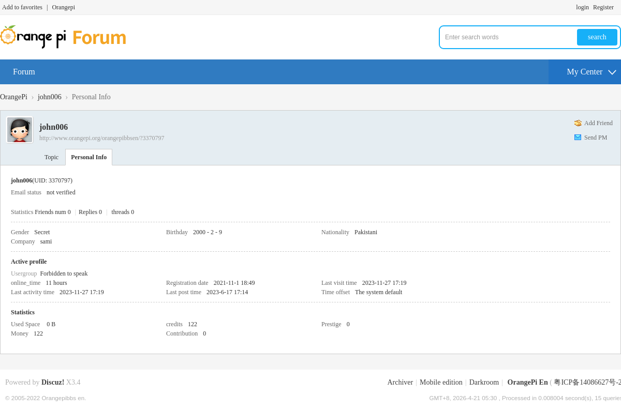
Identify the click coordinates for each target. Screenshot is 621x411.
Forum (24, 71)
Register (603, 7)
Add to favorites (22, 7)
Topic (51, 157)
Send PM (595, 137)
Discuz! (52, 382)
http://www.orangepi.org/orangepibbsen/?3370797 (102, 138)
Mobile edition (441, 382)
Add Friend (598, 123)
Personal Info (89, 157)
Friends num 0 (52, 212)
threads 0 (123, 212)
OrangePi (13, 97)
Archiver (400, 382)
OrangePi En (528, 382)
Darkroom (484, 382)
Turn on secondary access (618, 7)
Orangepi (63, 7)
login (582, 7)
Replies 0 (90, 212)
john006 (50, 97)
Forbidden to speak (63, 273)
